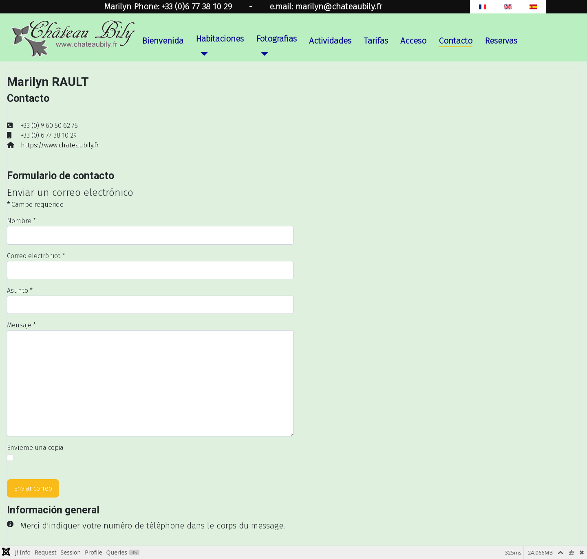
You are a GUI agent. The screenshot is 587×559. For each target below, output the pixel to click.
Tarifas (376, 41)
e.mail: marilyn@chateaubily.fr (325, 7)
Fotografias (276, 39)
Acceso (413, 41)
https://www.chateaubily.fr (60, 145)
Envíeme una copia (35, 448)
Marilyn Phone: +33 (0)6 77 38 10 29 (168, 7)
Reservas (501, 41)
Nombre (21, 221)
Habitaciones (220, 39)
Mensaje (21, 325)
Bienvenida (162, 41)
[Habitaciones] (202, 53)
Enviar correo (33, 488)
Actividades (330, 41)
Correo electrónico (36, 256)
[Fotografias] (262, 53)
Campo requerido (35, 204)
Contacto (455, 41)
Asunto (20, 290)
